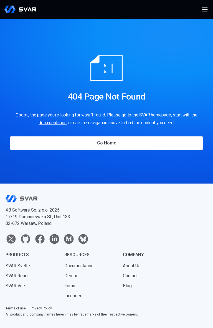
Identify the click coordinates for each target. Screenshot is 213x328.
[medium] (68, 239)
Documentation (78, 265)
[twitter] (11, 239)
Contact (130, 275)
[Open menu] (205, 9)
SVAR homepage (155, 115)
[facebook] (39, 239)
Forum (70, 285)
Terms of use (16, 308)
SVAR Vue (15, 285)
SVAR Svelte (18, 265)
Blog (127, 285)
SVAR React (17, 275)
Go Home (106, 143)
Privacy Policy (41, 308)
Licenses (73, 295)
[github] (25, 239)
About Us (132, 265)
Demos (71, 275)
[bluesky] (83, 239)
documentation (52, 122)
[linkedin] (54, 239)
